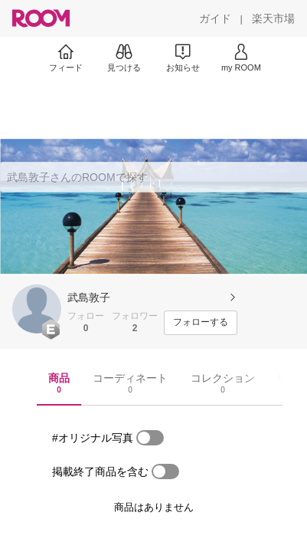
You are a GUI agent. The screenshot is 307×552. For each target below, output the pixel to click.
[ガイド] (215, 18)
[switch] (150, 437)
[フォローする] (200, 322)
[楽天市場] (273, 18)
